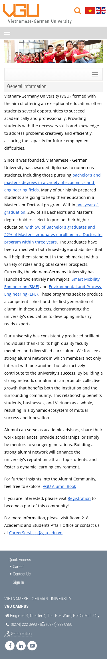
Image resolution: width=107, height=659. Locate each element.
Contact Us (22, 574)
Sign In (18, 582)
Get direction (21, 633)
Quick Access (20, 559)
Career (18, 566)
